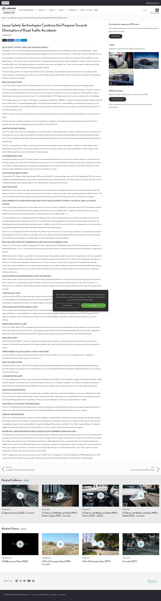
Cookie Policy (62, 594)
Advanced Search (154, 12)
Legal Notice (53, 594)
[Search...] (150, 10)
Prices (83, 10)
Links (96, 10)
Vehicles (42, 10)
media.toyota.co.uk (152, 3)
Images (53, 10)
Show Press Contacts (117, 99)
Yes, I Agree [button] (93, 305)
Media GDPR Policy (44, 594)
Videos (62, 10)
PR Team (89, 10)
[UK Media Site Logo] (9, 10)
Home (4, 18)
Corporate (73, 10)
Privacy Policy (34, 594)
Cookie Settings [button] (67, 305)
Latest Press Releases (28, 10)
